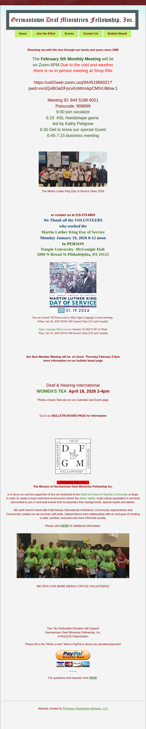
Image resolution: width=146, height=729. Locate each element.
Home (23, 33)
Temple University (57, 249)
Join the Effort (45, 33)
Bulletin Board (117, 33)
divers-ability (87, 498)
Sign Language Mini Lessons (55, 329)
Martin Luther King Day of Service (73, 232)
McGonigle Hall (90, 249)
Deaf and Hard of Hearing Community (104, 494)
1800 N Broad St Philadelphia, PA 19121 (73, 254)
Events (69, 33)
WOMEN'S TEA (51, 391)
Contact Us (90, 33)
